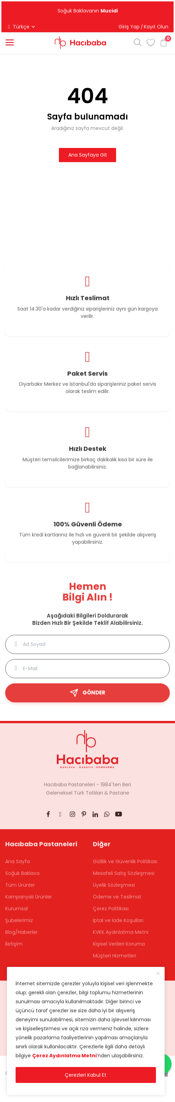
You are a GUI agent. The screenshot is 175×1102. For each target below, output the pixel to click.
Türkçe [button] (21, 26)
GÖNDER (87, 697)
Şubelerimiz (19, 924)
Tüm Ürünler (20, 888)
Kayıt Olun (156, 26)
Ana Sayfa (17, 865)
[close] (158, 973)
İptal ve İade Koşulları (118, 924)
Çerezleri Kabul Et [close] (85, 1075)
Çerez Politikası (111, 912)
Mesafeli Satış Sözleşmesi (124, 877)
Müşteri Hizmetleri (114, 959)
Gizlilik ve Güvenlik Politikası (125, 865)
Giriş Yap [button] (129, 26)
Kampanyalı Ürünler (28, 900)
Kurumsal (16, 912)
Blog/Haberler (21, 936)
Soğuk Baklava (22, 877)
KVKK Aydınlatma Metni (120, 936)
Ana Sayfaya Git (87, 154)
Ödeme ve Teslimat (117, 900)
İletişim (14, 947)
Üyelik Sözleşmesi (114, 888)
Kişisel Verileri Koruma (119, 947)
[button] (9, 42)
